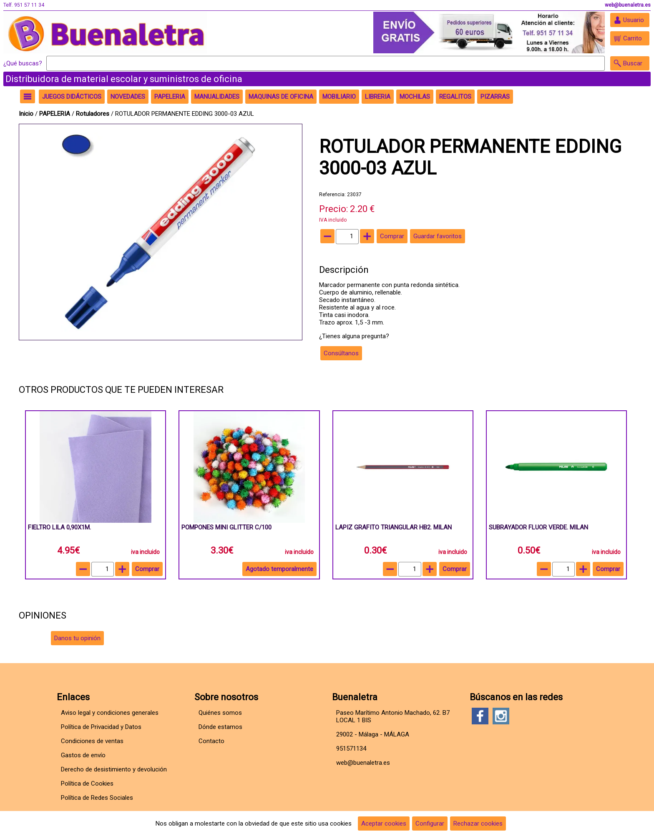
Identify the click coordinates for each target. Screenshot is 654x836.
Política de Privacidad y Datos (101, 727)
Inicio (26, 113)
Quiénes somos (220, 712)
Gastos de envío (83, 755)
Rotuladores (92, 113)
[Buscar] (325, 63)
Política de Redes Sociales (97, 797)
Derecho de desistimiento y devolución (114, 769)
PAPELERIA (55, 113)
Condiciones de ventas (92, 741)
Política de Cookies (87, 783)
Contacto (211, 741)
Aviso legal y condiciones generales (109, 712)
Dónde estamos (220, 727)
